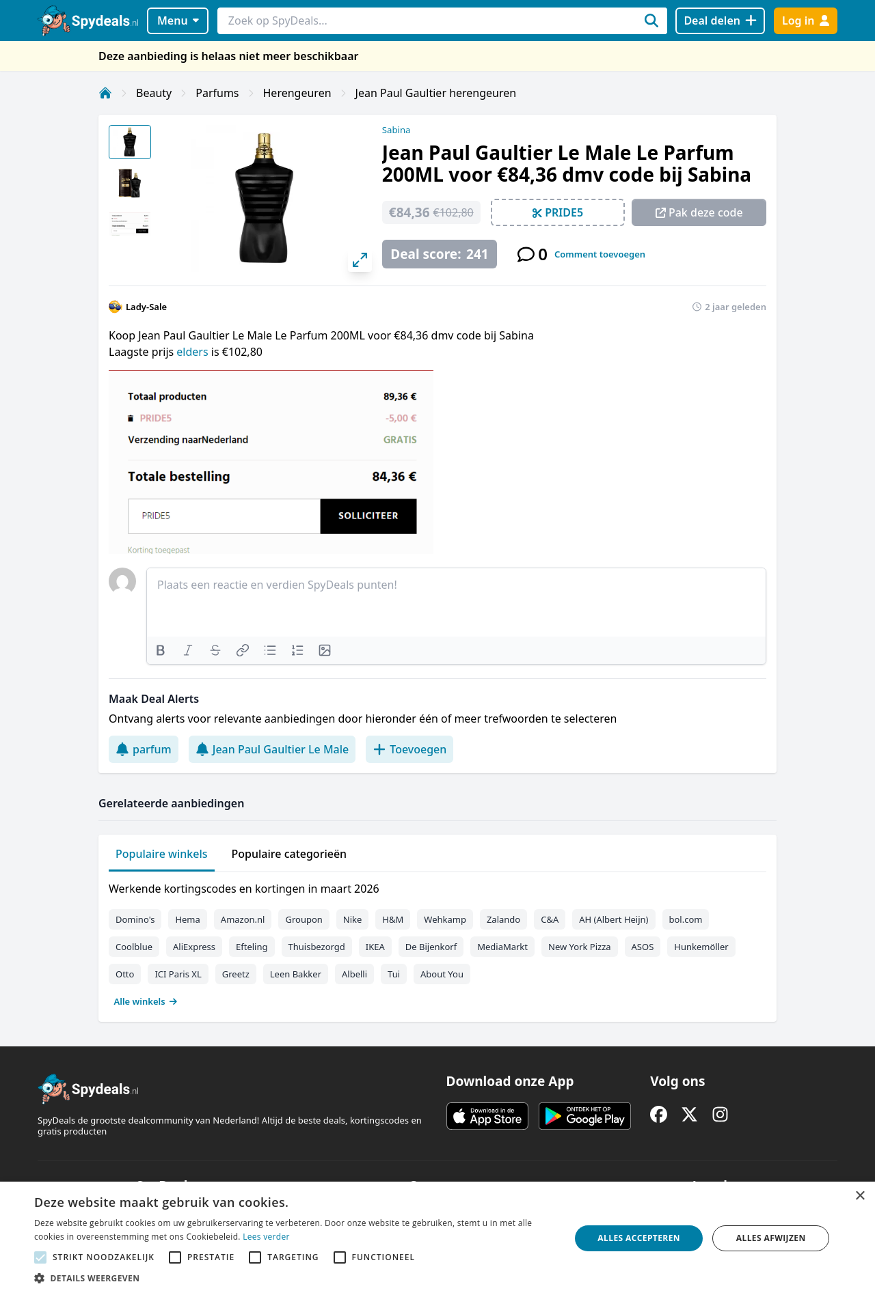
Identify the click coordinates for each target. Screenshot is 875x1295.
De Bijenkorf (431, 947)
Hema (187, 919)
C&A (549, 919)
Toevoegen (409, 749)
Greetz (236, 974)
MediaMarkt (502, 947)
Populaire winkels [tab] (162, 853)
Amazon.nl (243, 919)
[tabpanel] (437, 942)
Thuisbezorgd (316, 947)
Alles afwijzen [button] (771, 1238)
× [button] (859, 1196)
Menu (178, 20)
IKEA (375, 947)
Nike (352, 919)
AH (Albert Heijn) (613, 919)
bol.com (686, 919)
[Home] (105, 93)
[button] (294, 1278)
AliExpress (194, 947)
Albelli (354, 974)
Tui (394, 974)
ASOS (643, 947)
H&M (392, 919)
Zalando (503, 919)
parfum (144, 749)
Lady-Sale (146, 306)
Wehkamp (445, 919)
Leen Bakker (295, 974)
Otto (125, 974)
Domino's (135, 919)
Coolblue (134, 947)
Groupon (303, 919)
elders (193, 351)
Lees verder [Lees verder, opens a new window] (266, 1236)
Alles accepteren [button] (638, 1238)
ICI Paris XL (177, 974)
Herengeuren (297, 92)
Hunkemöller (701, 947)
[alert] (437, 1238)
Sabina (396, 130)
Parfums (217, 92)
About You (441, 974)
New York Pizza (579, 947)
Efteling (251, 947)
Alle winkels (146, 1001)
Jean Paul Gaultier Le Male (272, 749)
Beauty (154, 92)
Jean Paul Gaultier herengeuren (436, 92)
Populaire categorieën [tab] (289, 853)
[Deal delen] (720, 21)
